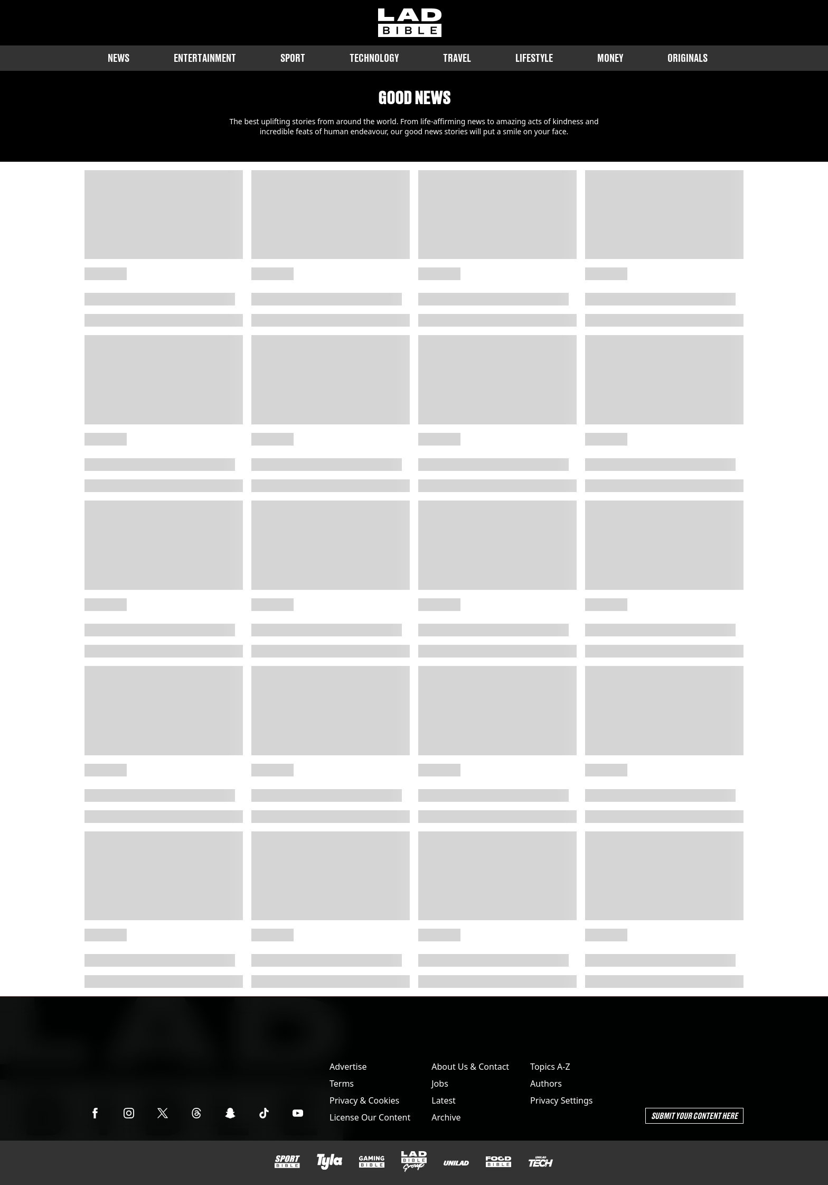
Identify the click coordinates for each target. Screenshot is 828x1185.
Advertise (348, 1066)
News (118, 58)
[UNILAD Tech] (540, 1161)
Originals (687, 58)
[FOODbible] (498, 1162)
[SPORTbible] (287, 1161)
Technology (374, 58)
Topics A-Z (550, 1066)
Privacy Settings (561, 1100)
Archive (445, 1117)
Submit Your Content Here (694, 1115)
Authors (546, 1083)
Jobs (439, 1083)
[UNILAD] (456, 1163)
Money (610, 58)
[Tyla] (329, 1162)
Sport (292, 58)
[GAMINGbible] (371, 1162)
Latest (443, 1100)
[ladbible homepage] (409, 22)
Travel (457, 58)
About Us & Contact (470, 1066)
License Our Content (370, 1117)
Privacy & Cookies (364, 1100)
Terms (342, 1083)
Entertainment (205, 58)
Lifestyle (534, 58)
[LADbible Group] (414, 1161)
